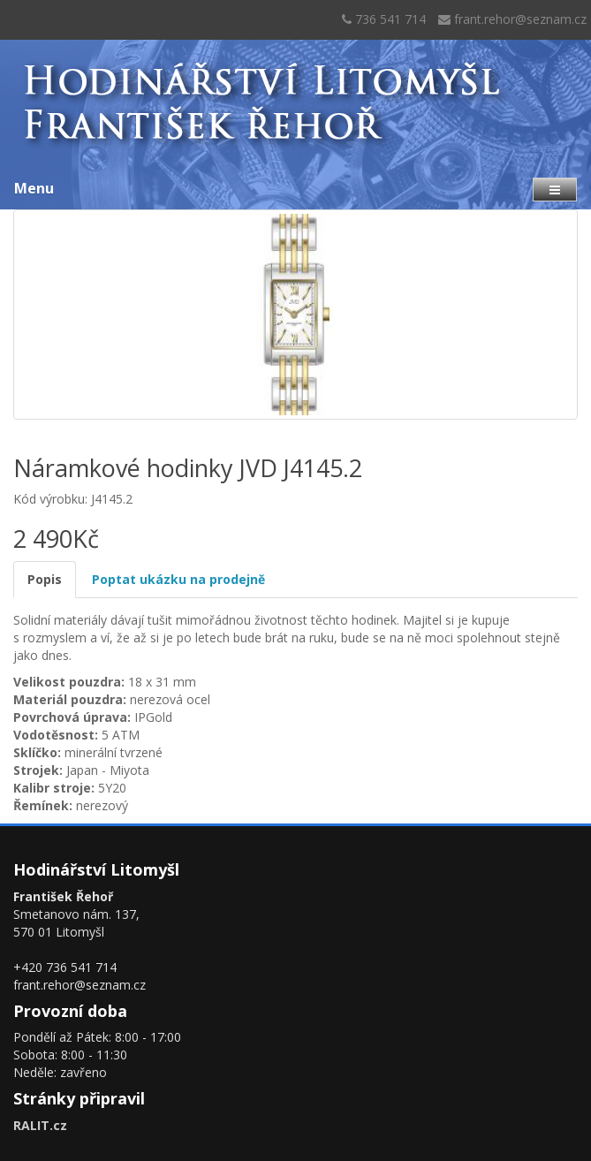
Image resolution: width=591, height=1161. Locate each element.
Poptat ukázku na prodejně (178, 579)
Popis (44, 579)
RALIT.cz (40, 1125)
